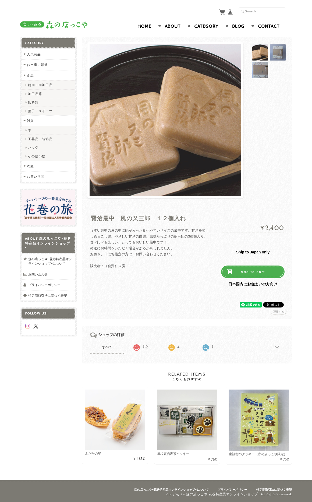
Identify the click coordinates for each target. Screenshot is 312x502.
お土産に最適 (37, 64)
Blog (238, 26)
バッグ (33, 147)
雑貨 (30, 120)
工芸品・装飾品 (40, 139)
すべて (107, 347)
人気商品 (34, 54)
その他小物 (36, 156)
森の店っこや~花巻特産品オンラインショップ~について (50, 261)
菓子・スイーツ (40, 111)
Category (206, 26)
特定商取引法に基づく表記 (47, 295)
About (173, 26)
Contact (269, 26)
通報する (278, 311)
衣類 (30, 166)
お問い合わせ (38, 274)
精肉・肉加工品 (40, 85)
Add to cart (253, 272)
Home (144, 26)
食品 (30, 75)
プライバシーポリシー (44, 285)
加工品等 (35, 94)
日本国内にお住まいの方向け (252, 284)
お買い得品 (35, 176)
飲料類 (33, 102)
